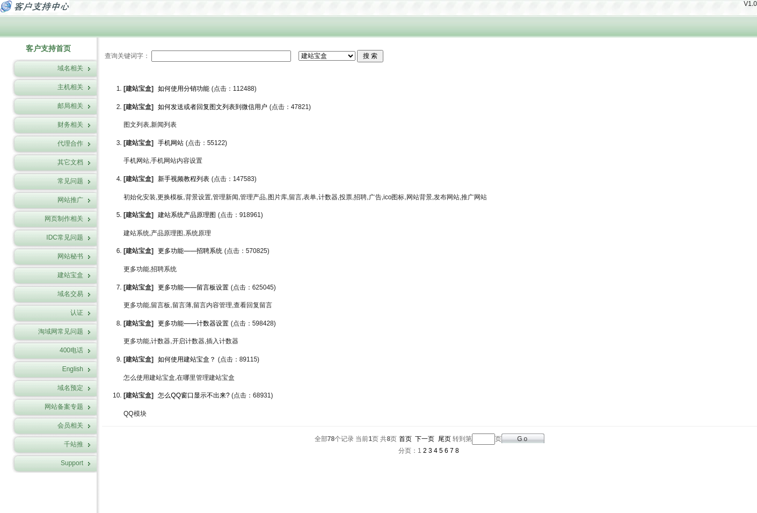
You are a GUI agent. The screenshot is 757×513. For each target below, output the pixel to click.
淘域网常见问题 (60, 331)
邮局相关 (70, 106)
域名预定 (70, 388)
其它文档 (70, 162)
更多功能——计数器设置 (193, 323)
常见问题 (70, 181)
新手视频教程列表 (183, 179)
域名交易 (70, 294)
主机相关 (70, 87)
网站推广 (70, 200)
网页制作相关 (64, 218)
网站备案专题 (64, 406)
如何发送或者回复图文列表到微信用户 (212, 107)
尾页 (444, 439)
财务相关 (70, 124)
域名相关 (70, 68)
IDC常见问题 (64, 237)
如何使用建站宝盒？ (187, 359)
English (72, 369)
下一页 (424, 439)
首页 (405, 439)
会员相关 (70, 425)
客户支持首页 (48, 48)
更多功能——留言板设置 (193, 287)
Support (72, 463)
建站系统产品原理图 (187, 215)
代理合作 (70, 143)
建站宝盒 (70, 275)
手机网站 (171, 143)
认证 (76, 312)
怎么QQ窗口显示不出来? (193, 395)
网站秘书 (70, 256)
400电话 (71, 350)
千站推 (73, 444)
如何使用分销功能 (183, 88)
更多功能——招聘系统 (190, 251)
